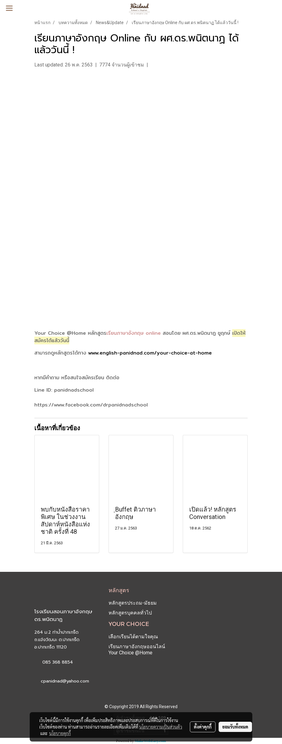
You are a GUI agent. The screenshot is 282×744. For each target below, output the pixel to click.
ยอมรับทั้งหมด (235, 726)
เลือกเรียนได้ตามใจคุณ (133, 637)
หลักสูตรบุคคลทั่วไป (130, 613)
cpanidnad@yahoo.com (65, 681)
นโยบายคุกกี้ (60, 733)
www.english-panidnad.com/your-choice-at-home (150, 353)
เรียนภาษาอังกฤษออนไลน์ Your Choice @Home (137, 650)
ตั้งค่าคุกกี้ (203, 726)
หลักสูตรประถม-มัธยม (133, 603)
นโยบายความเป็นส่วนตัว (160, 726)
